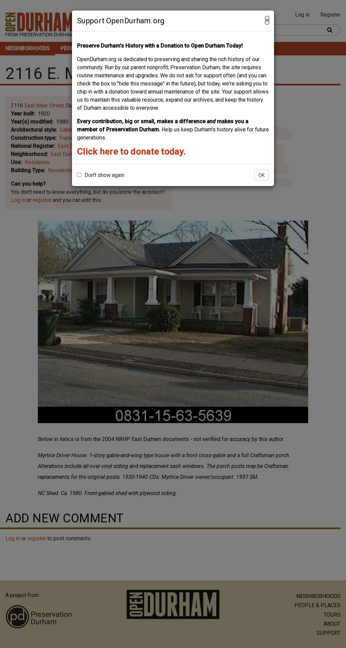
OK (261, 175)
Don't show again (100, 175)
